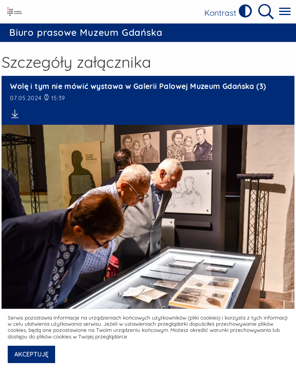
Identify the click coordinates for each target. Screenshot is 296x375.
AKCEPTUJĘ (31, 354)
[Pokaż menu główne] (285, 12)
